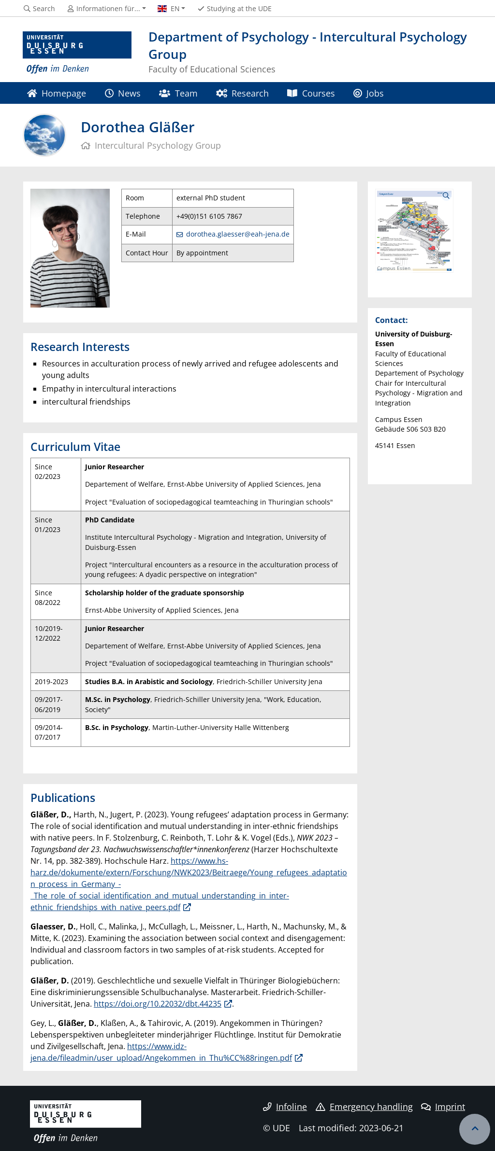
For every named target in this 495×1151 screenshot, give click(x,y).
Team (178, 93)
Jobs (368, 93)
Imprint (443, 1106)
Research (242, 93)
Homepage (56, 93)
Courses (311, 93)
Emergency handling (364, 1106)
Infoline (285, 1106)
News (123, 93)
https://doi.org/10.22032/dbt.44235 (157, 1003)
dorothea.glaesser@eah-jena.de (238, 234)
